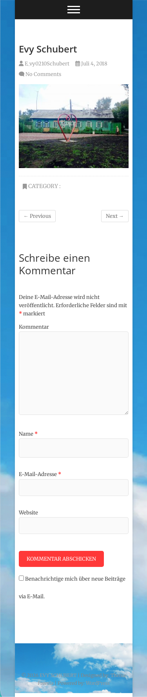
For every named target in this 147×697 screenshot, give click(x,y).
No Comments (43, 74)
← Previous (37, 216)
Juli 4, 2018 (91, 63)
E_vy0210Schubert (44, 63)
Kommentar (34, 327)
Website (28, 512)
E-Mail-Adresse (40, 474)
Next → (115, 216)
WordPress (98, 683)
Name (28, 434)
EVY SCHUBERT (58, 675)
